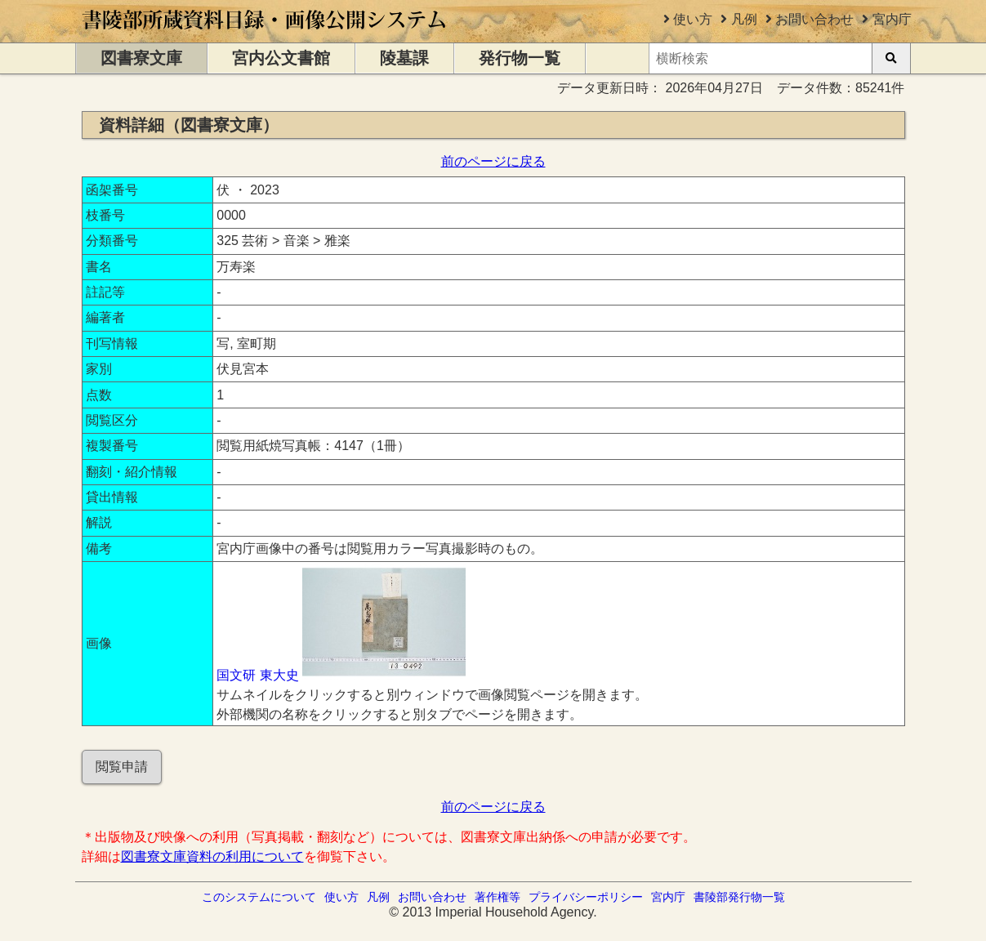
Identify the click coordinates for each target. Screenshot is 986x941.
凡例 (744, 19)
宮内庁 (892, 19)
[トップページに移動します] (265, 35)
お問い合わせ (814, 19)
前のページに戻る (493, 161)
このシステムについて (259, 896)
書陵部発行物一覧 (739, 896)
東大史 (279, 675)
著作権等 (497, 896)
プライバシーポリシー (586, 896)
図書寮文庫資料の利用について (212, 856)
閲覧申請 (122, 767)
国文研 (236, 675)
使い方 (692, 19)
